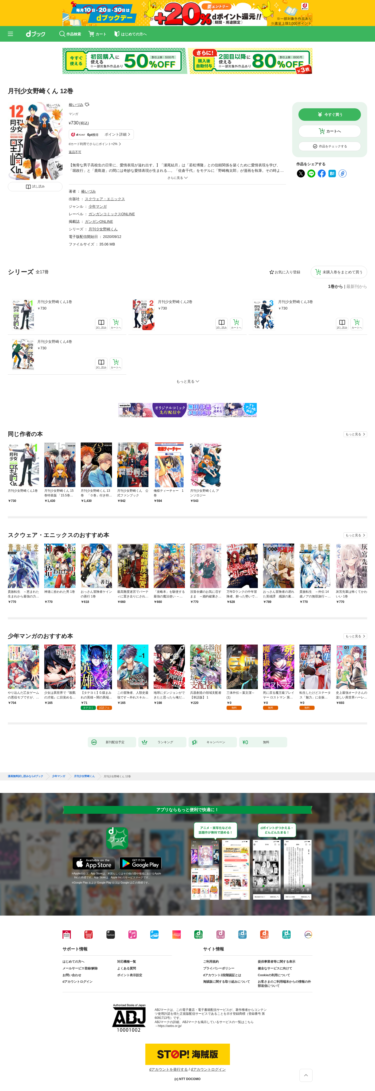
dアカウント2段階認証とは (222, 975)
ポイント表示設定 (129, 975)
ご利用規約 (211, 961)
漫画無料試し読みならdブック (25, 776)
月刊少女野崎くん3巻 (295, 302)
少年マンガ (98, 206)
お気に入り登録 (287, 272)
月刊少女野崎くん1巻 (54, 302)
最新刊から (356, 287)
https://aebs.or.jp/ (170, 1026)
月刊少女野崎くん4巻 (54, 341)
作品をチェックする (333, 146)
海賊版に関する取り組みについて (226, 981)
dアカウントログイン (77, 981)
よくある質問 (126, 968)
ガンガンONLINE (99, 221)
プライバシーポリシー (218, 968)
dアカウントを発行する (168, 1069)
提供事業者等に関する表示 (276, 961)
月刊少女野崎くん (103, 229)
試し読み (38, 186)
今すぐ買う (333, 114)
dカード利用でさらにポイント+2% (93, 144)
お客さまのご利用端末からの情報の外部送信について (284, 984)
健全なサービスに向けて (275, 968)
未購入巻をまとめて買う (343, 272)
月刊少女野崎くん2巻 (175, 302)
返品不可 (75, 152)
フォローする (87, 104)
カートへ (333, 131)
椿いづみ (76, 105)
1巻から (335, 287)
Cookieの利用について (274, 975)
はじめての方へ (73, 961)
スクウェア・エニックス (105, 199)
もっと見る (353, 434)
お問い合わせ (72, 975)
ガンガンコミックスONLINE (112, 214)
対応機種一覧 (126, 961)
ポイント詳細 (116, 134)
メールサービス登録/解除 (80, 968)
